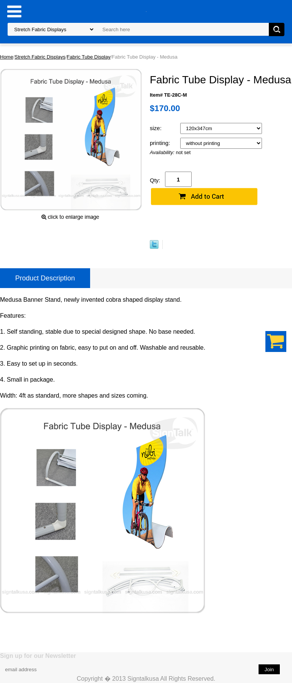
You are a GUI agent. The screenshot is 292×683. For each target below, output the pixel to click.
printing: (161, 143)
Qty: (155, 180)
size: (156, 128)
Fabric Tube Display (89, 57)
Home (6, 57)
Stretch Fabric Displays (39, 57)
